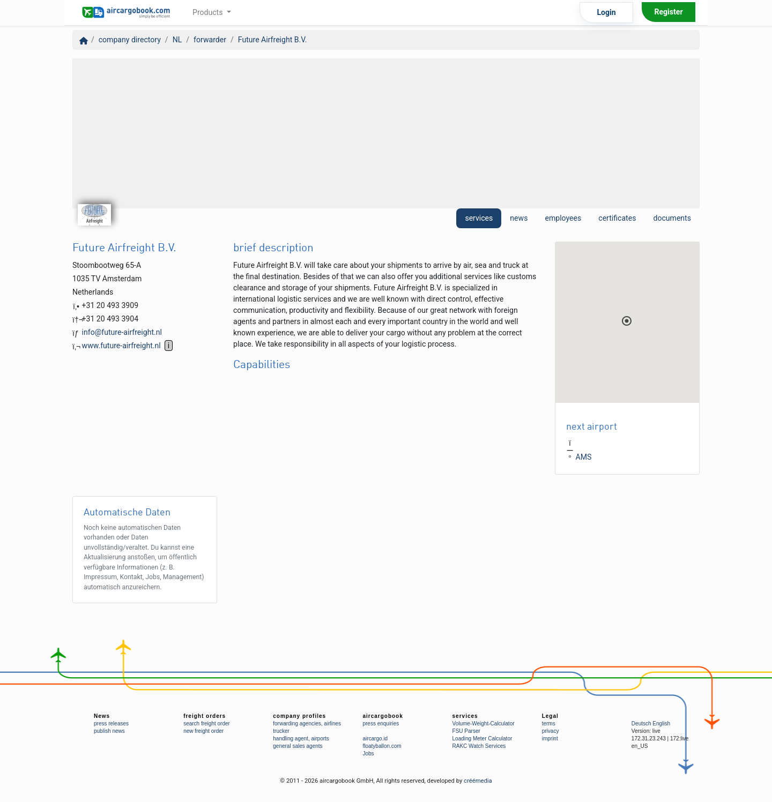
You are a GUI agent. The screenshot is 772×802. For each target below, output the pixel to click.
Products (208, 12)
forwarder (210, 39)
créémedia (478, 780)
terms (548, 723)
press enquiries (380, 723)
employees (563, 218)
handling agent (290, 738)
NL (177, 39)
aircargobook (382, 716)
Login (606, 12)
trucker (281, 731)
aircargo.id (375, 738)
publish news (109, 731)
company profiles (299, 716)
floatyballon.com (381, 746)
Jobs (368, 753)
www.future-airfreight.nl (121, 345)
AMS (584, 457)
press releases (111, 723)
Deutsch (641, 723)
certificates (617, 218)
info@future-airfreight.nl (122, 332)
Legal (550, 716)
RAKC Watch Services (479, 746)
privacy (550, 731)
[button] (627, 321)
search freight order (206, 723)
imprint (550, 738)
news (519, 218)
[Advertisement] (386, 133)
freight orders (204, 716)
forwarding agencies (297, 723)
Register (668, 12)
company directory (130, 39)
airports (320, 738)
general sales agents (297, 746)
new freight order (203, 731)
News (102, 716)
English (661, 723)
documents (672, 218)
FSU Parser (466, 731)
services (479, 218)
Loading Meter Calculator (482, 738)
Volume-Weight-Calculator (483, 723)
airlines (332, 723)
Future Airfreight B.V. (272, 39)
